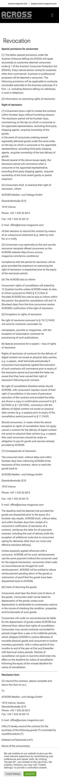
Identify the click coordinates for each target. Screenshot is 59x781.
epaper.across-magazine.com (44, 4)
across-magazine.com (17, 4)
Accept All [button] (29, 774)
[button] (52, 15)
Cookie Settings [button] (13, 774)
